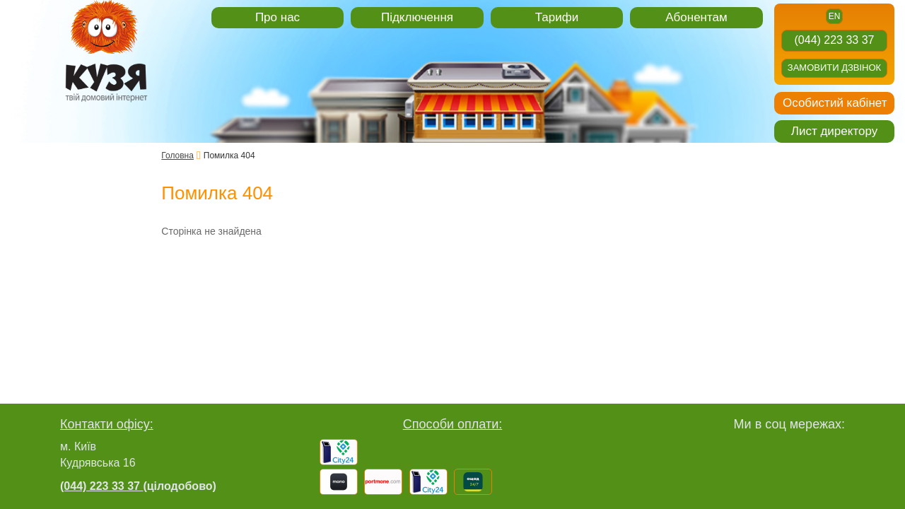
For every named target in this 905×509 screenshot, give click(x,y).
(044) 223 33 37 (835, 40)
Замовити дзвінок (834, 67)
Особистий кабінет (835, 103)
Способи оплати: (453, 424)
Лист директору (834, 131)
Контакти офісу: (106, 424)
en (835, 16)
